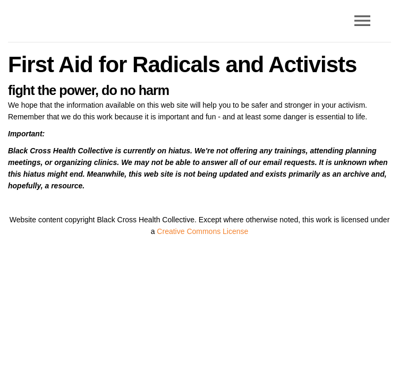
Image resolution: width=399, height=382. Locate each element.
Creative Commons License (202, 231)
